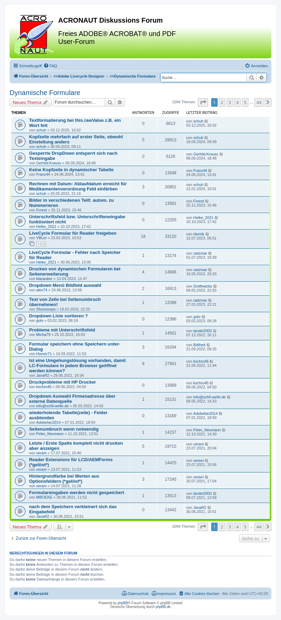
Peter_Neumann (50, 434)
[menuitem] (50, 66)
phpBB (123, 603)
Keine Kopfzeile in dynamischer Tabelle (71, 169)
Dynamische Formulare (45, 92)
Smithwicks (202, 286)
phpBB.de (163, 607)
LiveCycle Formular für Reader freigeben (72, 233)
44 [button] (258, 102)
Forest (41, 210)
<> (79, 76)
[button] (203, 102)
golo (39, 320)
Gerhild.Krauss (48, 163)
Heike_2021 (46, 226)
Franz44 (43, 174)
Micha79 (43, 334)
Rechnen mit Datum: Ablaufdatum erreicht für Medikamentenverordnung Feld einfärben (78, 186)
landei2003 (202, 331)
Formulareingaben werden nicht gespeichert (76, 492)
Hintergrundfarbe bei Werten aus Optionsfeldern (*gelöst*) (64, 478)
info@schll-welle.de (52, 406)
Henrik (198, 234)
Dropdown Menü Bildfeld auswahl (65, 285)
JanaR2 (42, 375)
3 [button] (230, 102)
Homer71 (44, 354)
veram (41, 453)
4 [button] (237, 102)
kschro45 (201, 361)
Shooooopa (45, 309)
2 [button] (222, 102)
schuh (41, 130)
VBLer (41, 238)
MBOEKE (44, 497)
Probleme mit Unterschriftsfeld (62, 329)
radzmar (200, 253)
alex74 (41, 290)
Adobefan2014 (48, 422)
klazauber (44, 279)
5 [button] (245, 102)
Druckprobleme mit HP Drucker (62, 382)
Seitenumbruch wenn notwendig (64, 429)
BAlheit (199, 345)
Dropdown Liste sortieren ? (58, 315)
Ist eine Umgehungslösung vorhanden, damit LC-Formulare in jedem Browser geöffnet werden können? (77, 365)
